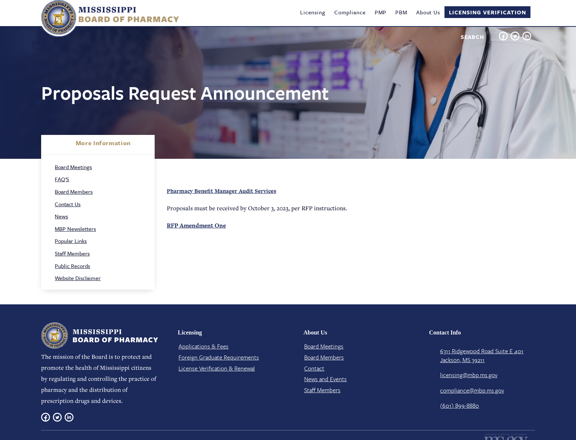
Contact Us (67, 204)
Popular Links (71, 241)
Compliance (350, 12)
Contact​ (314, 368)
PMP (381, 12)
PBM (401, 12)
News (61, 216)
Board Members (74, 191)
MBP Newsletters (75, 229)
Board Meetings (73, 167)
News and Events (325, 379)
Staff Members (72, 253)
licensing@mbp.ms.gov (468, 375)
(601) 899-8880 (459, 405)
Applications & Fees (203, 346)
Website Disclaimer (78, 278)
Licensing (312, 12)
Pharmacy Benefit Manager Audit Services (221, 191)
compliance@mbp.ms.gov (472, 390)
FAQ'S (62, 179)
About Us (428, 12)
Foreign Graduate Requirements (219, 357)
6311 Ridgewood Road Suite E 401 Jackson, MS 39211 (481, 355)
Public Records (72, 266)
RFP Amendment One (196, 225)
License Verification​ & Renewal (217, 368)
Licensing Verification (487, 12)
